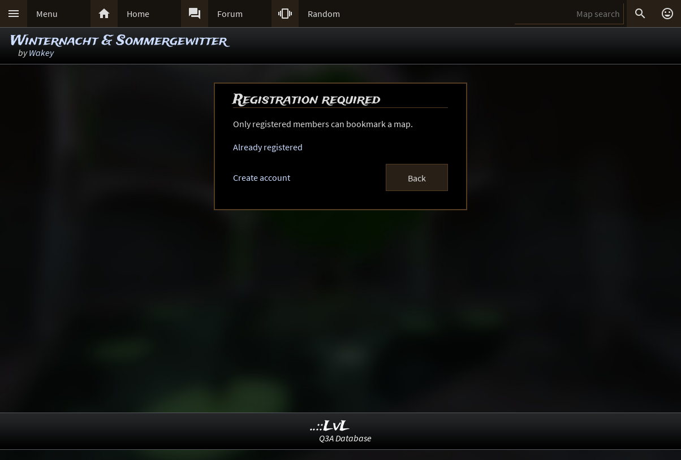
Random (324, 13)
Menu (47, 13)
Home (138, 13)
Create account (261, 177)
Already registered (268, 147)
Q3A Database (345, 438)
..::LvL (330, 426)
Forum (230, 13)
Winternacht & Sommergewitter (118, 41)
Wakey (41, 52)
